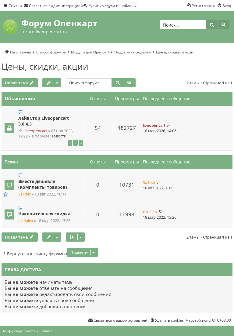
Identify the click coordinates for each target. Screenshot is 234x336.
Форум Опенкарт (59, 23)
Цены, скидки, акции (45, 66)
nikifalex (25, 220)
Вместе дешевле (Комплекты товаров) (42, 184)
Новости (58, 136)
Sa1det (24, 194)
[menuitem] (53, 5)
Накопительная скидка (44, 214)
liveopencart (36, 130)
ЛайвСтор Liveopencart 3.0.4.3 (43, 121)
